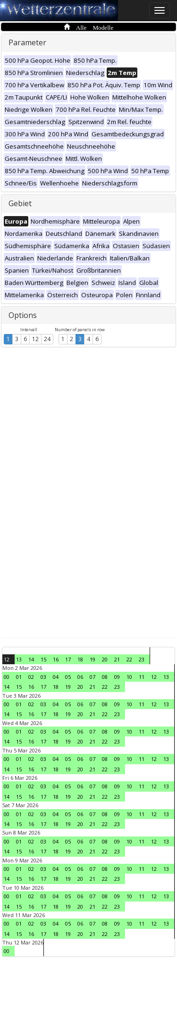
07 (92, 676)
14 (31, 659)
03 (43, 676)
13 (19, 659)
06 (80, 676)
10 (129, 676)
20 (105, 659)
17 (68, 659)
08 (105, 676)
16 (56, 659)
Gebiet (20, 203)
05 (68, 676)
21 (117, 659)
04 (56, 676)
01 (19, 676)
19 (92, 659)
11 (141, 676)
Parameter (27, 42)
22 (129, 659)
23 (141, 659)
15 (43, 659)
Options (22, 315)
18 (80, 659)
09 (117, 676)
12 (35, 339)
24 (47, 339)
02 (31, 676)
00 (6, 676)
